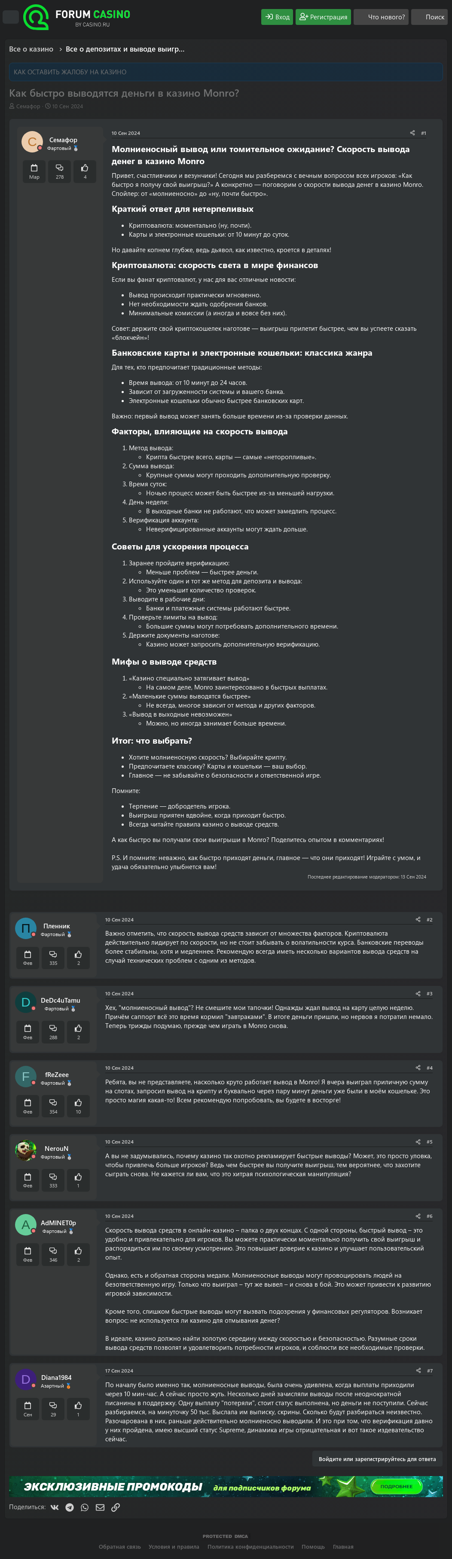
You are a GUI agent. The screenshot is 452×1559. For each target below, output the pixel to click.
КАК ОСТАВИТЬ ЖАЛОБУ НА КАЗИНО (70, 71)
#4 (430, 1067)
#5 (430, 1141)
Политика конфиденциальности (251, 1546)
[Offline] (40, 148)
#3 (430, 993)
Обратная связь (120, 1546)
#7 (430, 1370)
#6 (430, 1215)
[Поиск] (429, 17)
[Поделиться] (412, 133)
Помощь (313, 1546)
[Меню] (11, 17)
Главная (343, 1546)
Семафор (28, 106)
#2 (430, 919)
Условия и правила (174, 1546)
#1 (423, 132)
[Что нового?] (381, 17)
